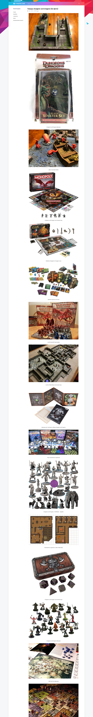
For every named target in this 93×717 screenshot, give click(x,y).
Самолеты (15, 16)
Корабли (15, 14)
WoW (14, 18)
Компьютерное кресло (18, 20)
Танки (14, 12)
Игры (29, 3)
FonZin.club (20, 3)
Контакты (33, 3)
